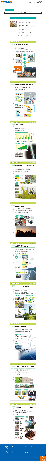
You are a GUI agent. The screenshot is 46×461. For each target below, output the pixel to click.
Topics (34, 2)
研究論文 (26, 451)
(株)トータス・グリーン (8, 448)
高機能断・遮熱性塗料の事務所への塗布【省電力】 (25, 22)
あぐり (6, 449)
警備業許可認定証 (26, 452)
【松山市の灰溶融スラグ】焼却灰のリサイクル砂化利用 (26, 28)
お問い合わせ (40, 1)
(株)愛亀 (6, 447)
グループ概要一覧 (13, 451)
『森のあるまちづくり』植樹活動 (23, 29)
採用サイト (41, 2)
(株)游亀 (6, 451)
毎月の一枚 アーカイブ (14, 453)
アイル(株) (7, 450)
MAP (12, 452)
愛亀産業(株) (7, 452)
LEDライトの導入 (21, 23)
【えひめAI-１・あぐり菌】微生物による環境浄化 (25, 32)
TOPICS (19, 447)
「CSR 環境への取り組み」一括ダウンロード (24, 35)
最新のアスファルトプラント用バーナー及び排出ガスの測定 (26, 26)
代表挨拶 (13, 447)
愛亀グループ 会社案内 (27, 447)
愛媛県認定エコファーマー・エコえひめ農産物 (24, 25)
